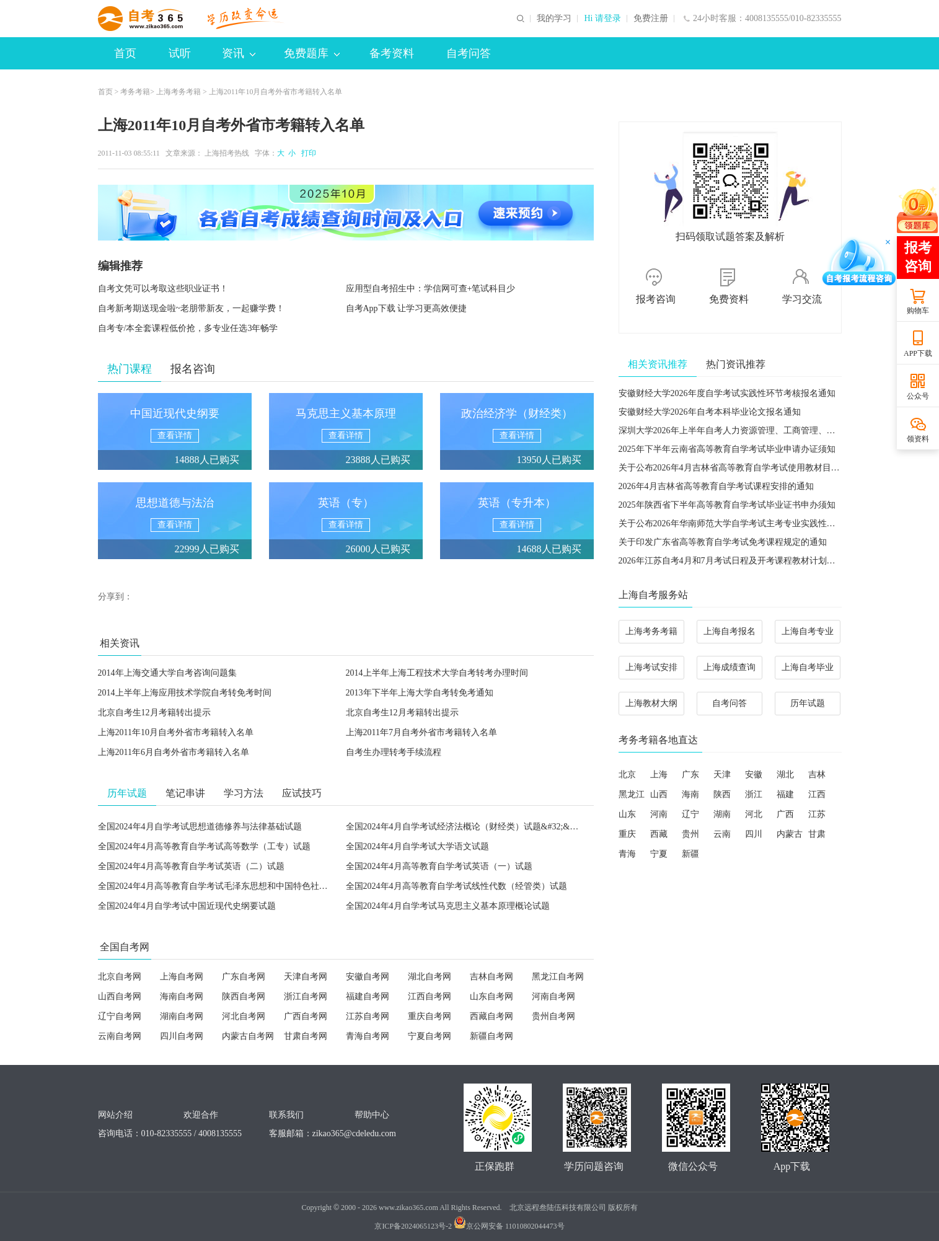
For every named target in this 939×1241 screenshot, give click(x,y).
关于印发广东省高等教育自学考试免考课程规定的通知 (723, 542)
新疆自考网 (491, 1036)
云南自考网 (119, 1036)
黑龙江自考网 (558, 976)
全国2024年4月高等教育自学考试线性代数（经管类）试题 (456, 886)
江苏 (817, 814)
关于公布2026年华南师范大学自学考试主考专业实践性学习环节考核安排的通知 (770, 523)
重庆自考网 (429, 1016)
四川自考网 (181, 1036)
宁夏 (659, 854)
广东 (690, 774)
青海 (627, 854)
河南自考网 (553, 996)
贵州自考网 (553, 1016)
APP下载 (918, 353)
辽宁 (690, 814)
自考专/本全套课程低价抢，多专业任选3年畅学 (188, 328)
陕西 (722, 794)
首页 (125, 53)
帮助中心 (372, 1115)
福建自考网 (367, 996)
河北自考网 (243, 1016)
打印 (307, 153)
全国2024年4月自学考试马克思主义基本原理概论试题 (448, 906)
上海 (659, 774)
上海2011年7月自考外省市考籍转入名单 (421, 732)
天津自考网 (305, 976)
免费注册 (650, 18)
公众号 (918, 396)
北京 (627, 774)
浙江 (753, 794)
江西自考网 (429, 996)
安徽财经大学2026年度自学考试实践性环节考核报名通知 (727, 393)
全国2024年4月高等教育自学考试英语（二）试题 (191, 866)
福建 (785, 794)
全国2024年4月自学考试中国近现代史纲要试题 (187, 906)
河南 (659, 814)
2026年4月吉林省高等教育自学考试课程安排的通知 (716, 486)
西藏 (659, 834)
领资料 (918, 439)
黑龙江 (632, 794)
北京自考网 (119, 976)
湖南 (722, 814)
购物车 (918, 310)
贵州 (690, 834)
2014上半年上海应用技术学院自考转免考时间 (184, 692)
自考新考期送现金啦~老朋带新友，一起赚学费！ (191, 308)
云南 (722, 834)
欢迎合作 (200, 1115)
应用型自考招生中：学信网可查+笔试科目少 (431, 288)
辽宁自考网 (119, 1016)
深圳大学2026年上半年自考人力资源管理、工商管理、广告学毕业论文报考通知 (770, 430)
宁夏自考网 (429, 1036)
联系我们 (286, 1115)
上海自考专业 (808, 631)
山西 (659, 794)
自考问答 (468, 53)
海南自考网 (181, 996)
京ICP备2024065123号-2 (413, 1226)
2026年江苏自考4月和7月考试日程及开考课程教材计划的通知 (736, 560)
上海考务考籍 (178, 91)
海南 (690, 794)
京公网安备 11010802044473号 (509, 1226)
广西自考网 (305, 1016)
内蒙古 (790, 834)
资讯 (238, 53)
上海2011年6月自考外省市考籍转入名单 (173, 752)
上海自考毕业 (808, 667)
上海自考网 (181, 976)
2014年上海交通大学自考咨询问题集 (167, 673)
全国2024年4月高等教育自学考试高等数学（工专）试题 (204, 846)
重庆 (627, 834)
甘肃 (817, 834)
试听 (180, 53)
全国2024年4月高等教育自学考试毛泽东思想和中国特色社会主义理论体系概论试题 (256, 886)
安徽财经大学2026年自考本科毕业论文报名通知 (710, 412)
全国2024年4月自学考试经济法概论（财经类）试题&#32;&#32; (466, 826)
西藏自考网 (491, 1016)
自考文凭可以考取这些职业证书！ (163, 288)
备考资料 (391, 53)
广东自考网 (243, 976)
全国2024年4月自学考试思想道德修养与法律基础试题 (200, 826)
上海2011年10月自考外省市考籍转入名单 (175, 732)
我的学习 (554, 18)
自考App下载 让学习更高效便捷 (406, 308)
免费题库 (312, 53)
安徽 (753, 774)
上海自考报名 (729, 631)
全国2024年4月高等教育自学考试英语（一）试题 (439, 866)
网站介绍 (115, 1115)
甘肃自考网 (305, 1036)
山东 (627, 814)
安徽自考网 (367, 976)
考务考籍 (135, 91)
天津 (722, 774)
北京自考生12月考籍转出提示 (154, 712)
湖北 (785, 774)
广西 (785, 814)
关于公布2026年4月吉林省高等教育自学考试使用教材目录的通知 (742, 467)
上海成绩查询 (729, 667)
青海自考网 (367, 1036)
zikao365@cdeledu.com (354, 1133)
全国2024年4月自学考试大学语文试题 (417, 846)
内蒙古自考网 (248, 1036)
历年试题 (807, 703)
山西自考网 (119, 996)
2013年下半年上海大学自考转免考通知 (419, 692)
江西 (817, 794)
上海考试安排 (651, 667)
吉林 (817, 774)
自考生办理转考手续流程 (393, 752)
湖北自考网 (429, 976)
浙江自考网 (305, 996)
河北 (753, 814)
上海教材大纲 (651, 703)
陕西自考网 (243, 996)
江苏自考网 (367, 1016)
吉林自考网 (491, 976)
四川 (753, 834)
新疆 (690, 854)
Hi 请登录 (602, 18)
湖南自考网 (181, 1016)
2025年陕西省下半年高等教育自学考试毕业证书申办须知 (727, 505)
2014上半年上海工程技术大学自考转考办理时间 (437, 673)
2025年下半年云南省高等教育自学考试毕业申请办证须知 (727, 449)
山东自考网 (491, 996)
